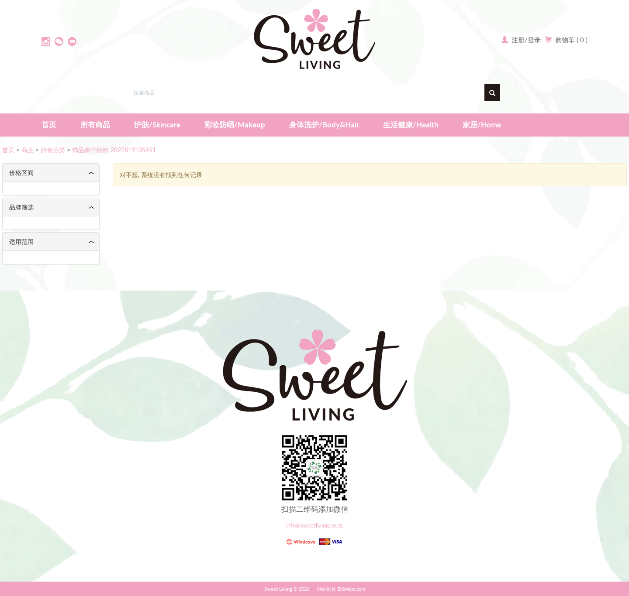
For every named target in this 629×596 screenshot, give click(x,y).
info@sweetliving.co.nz (314, 525)
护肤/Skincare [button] (157, 124)
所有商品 (95, 124)
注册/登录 (525, 40)
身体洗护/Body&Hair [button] (324, 124)
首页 (48, 124)
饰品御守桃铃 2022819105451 (114, 150)
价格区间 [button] (21, 172)
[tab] (51, 173)
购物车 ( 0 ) (571, 40)
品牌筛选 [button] (21, 207)
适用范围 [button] (21, 241)
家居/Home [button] (482, 124)
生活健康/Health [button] (411, 124)
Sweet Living (278, 589)
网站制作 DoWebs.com (341, 589)
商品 (27, 150)
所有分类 (53, 150)
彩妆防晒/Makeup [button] (234, 124)
